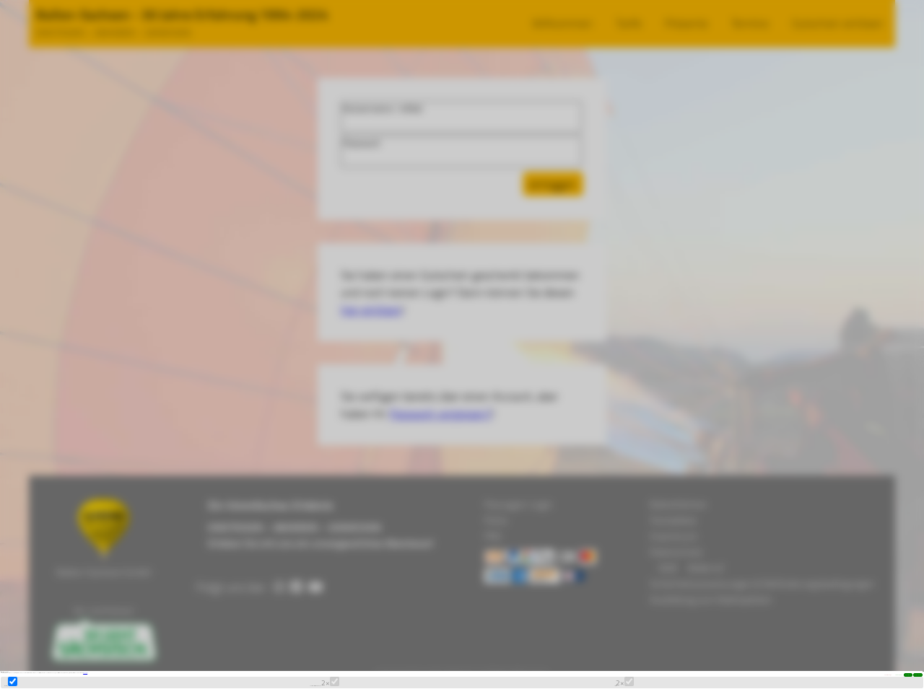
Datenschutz (289, 617)
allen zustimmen (741, 642)
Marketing (42, 669)
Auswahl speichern (853, 642)
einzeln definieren (631, 642)
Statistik (640, 669)
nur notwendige (524, 642)
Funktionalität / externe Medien (390, 669)
